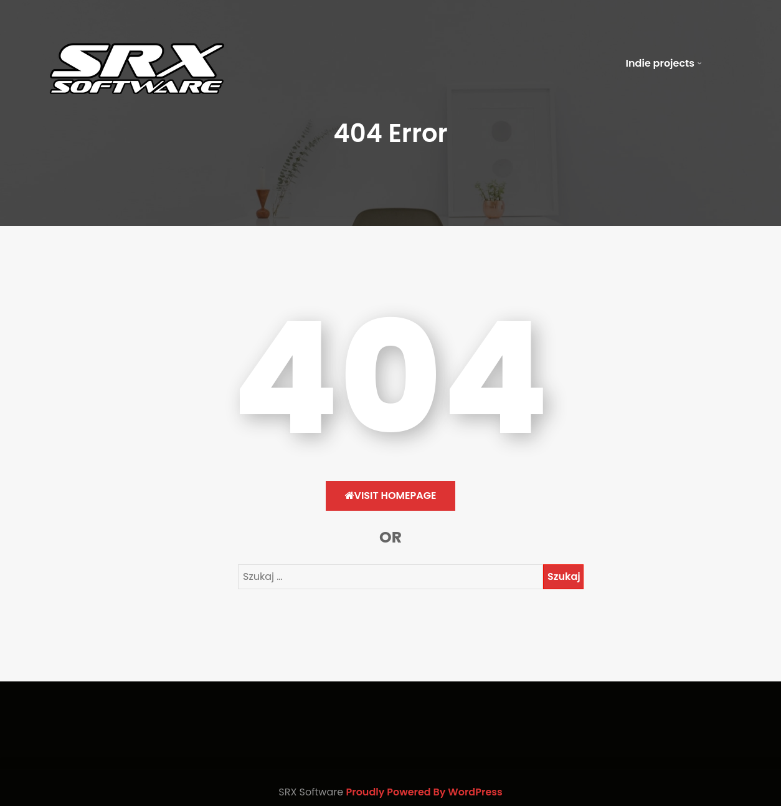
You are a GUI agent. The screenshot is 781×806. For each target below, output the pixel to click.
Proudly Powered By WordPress (424, 792)
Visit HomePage (391, 495)
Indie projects (660, 63)
